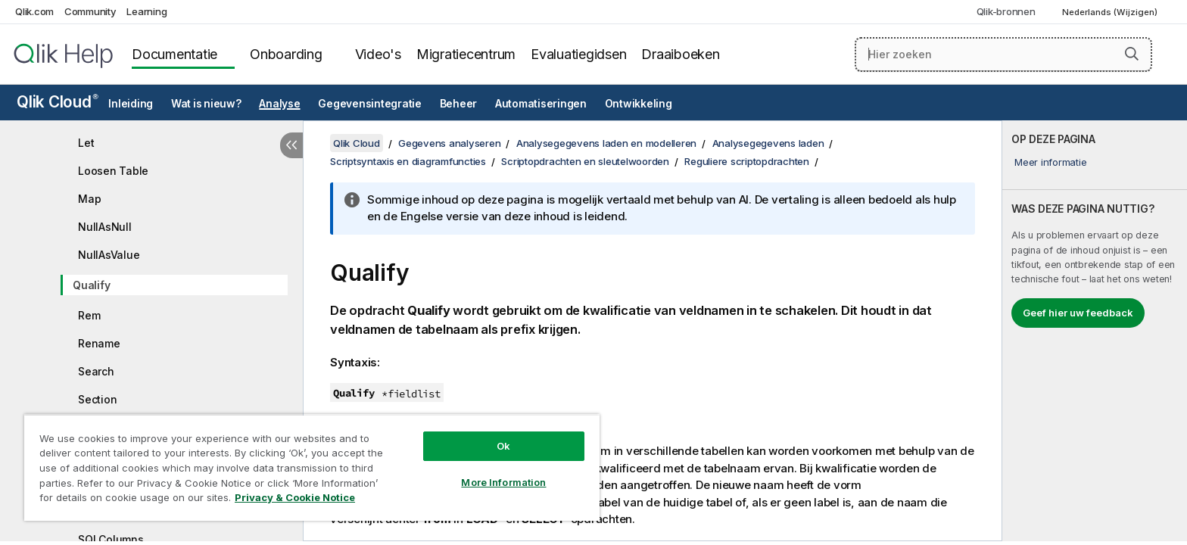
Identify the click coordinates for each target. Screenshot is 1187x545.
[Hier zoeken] (1003, 54)
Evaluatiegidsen (578, 54)
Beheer (459, 104)
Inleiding (130, 104)
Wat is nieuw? (206, 104)
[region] (312, 467)
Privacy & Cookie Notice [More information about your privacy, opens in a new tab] (295, 497)
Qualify (91, 285)
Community (90, 11)
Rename (99, 343)
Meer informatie (1050, 162)
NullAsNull (105, 226)
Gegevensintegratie (370, 104)
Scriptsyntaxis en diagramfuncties (408, 161)
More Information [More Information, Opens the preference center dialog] (503, 482)
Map (89, 198)
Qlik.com (34, 11)
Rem (89, 315)
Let (86, 142)
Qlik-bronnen (1006, 11)
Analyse (279, 104)
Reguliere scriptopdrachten (746, 161)
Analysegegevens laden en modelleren (606, 143)
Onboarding (286, 54)
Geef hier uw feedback (1078, 313)
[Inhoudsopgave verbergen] (291, 145)
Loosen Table (113, 170)
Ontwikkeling (638, 104)
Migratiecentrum (466, 54)
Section (97, 399)
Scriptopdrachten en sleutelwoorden (585, 161)
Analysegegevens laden (768, 143)
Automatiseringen (541, 104)
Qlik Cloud (57, 101)
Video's (378, 54)
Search (96, 371)
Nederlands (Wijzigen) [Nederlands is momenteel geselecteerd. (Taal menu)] (1111, 12)
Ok (503, 446)
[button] (1131, 53)
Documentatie (174, 54)
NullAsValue (108, 254)
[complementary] (1094, 330)
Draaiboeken (680, 54)
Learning (146, 11)
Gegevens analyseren (449, 143)
